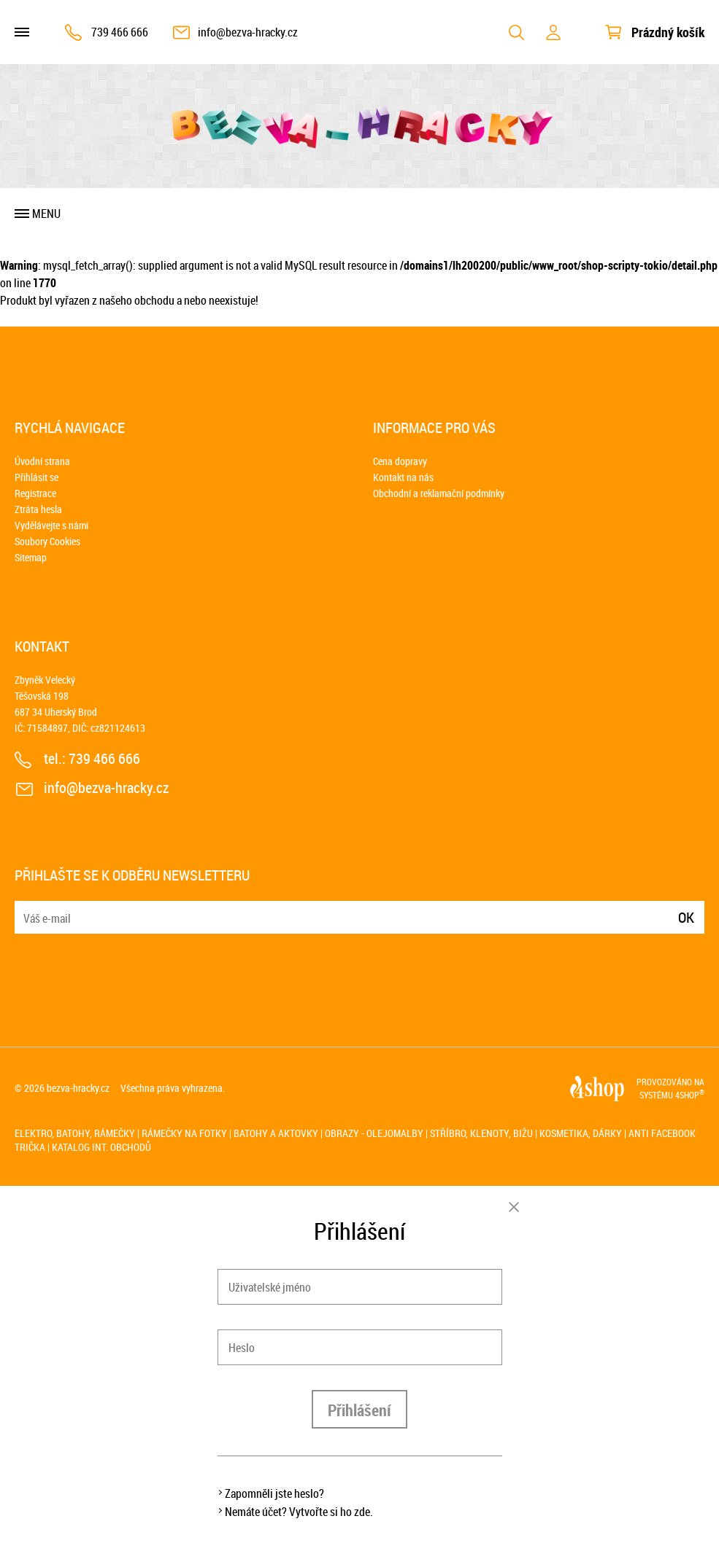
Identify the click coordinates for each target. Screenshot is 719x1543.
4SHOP (689, 1095)
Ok (686, 917)
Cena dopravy (400, 461)
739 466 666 (119, 32)
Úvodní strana (42, 461)
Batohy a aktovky (276, 1133)
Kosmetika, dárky (580, 1133)
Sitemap (31, 557)
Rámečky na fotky (184, 1133)
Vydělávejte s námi (51, 525)
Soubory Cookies (47, 541)
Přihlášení (359, 1410)
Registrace (35, 493)
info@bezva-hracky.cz (248, 32)
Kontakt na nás (403, 477)
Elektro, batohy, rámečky (75, 1133)
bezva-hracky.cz (78, 1088)
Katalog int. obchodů (101, 1147)
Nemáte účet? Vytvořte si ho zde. (299, 1512)
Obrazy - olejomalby (374, 1133)
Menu (46, 214)
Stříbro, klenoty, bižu (481, 1133)
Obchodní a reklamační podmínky (438, 493)
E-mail (27, 908)
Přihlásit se (36, 477)
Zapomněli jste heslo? (274, 1493)
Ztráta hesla (38, 509)
